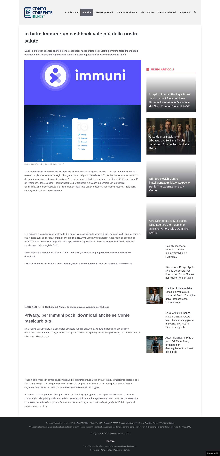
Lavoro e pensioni (104, 12)
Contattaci (126, 433)
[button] (195, 12)
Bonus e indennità (167, 12)
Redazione (94, 450)
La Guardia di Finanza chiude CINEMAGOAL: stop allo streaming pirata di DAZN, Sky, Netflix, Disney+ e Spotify (179, 320)
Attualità (86, 12)
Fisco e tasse (147, 12)
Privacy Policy (106, 450)
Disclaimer (118, 450)
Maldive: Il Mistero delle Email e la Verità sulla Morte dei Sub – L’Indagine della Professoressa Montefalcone (180, 295)
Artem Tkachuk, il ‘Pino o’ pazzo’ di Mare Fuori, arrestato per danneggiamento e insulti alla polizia (179, 344)
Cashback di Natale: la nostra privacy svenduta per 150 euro (77, 307)
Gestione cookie (212, 453)
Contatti (127, 450)
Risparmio (185, 12)
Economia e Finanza (127, 12)
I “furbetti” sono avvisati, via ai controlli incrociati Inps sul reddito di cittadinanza (88, 263)
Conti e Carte (71, 12)
